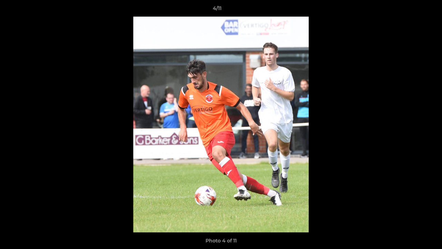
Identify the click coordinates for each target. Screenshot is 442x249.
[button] (413, 10)
